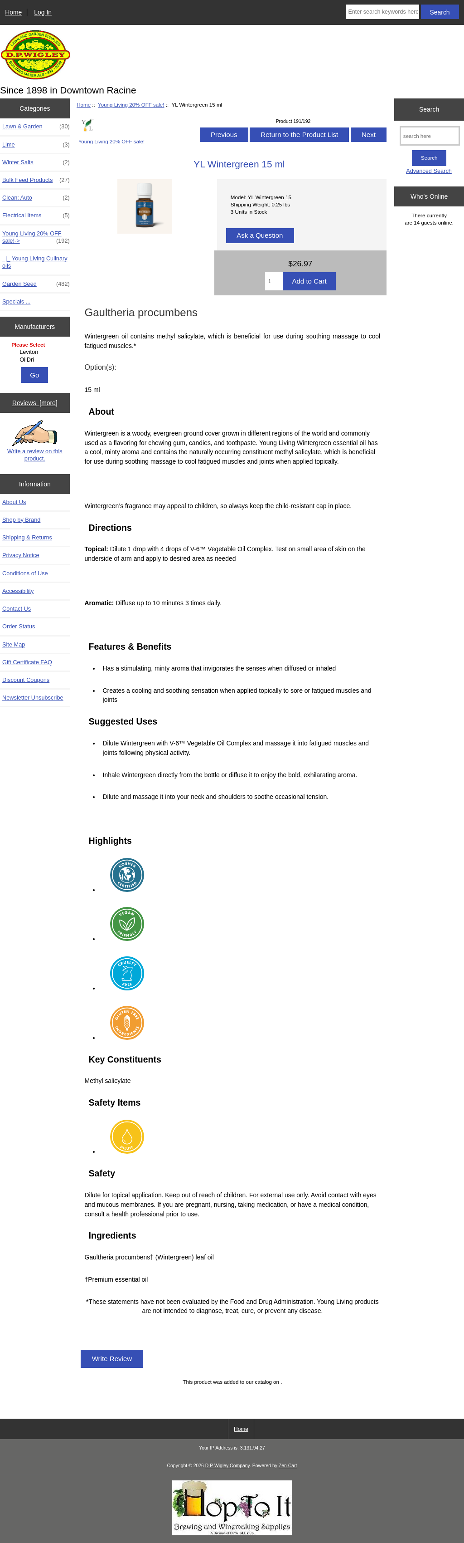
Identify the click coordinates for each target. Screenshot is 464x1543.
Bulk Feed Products (36, 180)
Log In (43, 12)
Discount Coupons (25, 679)
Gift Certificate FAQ (27, 662)
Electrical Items (36, 215)
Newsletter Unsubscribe (32, 697)
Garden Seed (36, 284)
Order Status (18, 626)
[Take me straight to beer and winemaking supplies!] (232, 1533)
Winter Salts (36, 162)
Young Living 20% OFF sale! (131, 105)
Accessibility (18, 591)
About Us (14, 502)
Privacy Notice (20, 555)
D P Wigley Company (227, 1465)
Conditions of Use (25, 573)
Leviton (36, 352)
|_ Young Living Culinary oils (35, 262)
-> (36, 237)
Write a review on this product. (35, 441)
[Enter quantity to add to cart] (274, 281)
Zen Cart (288, 1465)
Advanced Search (429, 170)
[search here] (430, 136)
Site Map (13, 644)
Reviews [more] (35, 403)
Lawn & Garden (36, 126)
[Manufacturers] (35, 353)
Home (13, 12)
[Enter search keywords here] (382, 12)
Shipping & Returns (27, 537)
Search (429, 109)
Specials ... (16, 301)
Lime (36, 144)
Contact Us (16, 608)
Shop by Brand (21, 519)
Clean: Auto (36, 197)
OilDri (36, 359)
